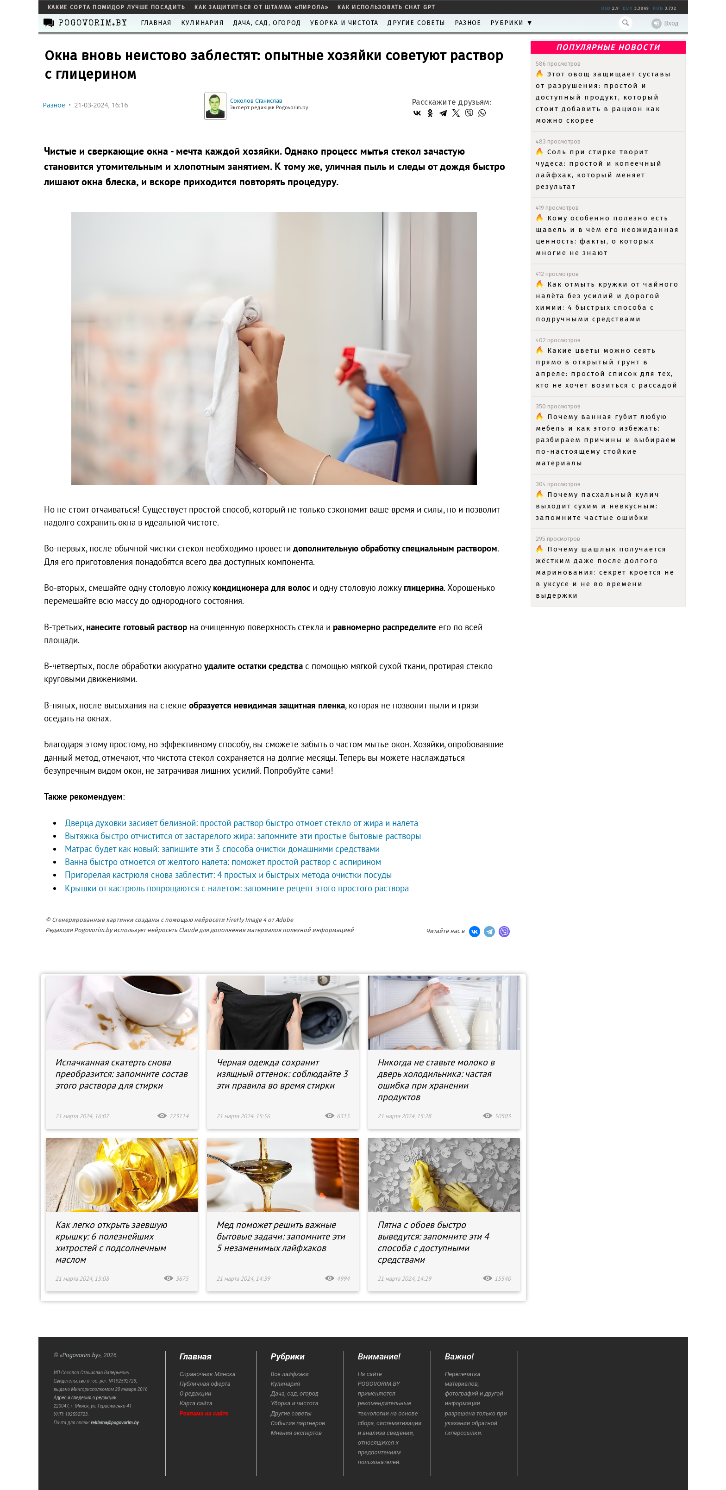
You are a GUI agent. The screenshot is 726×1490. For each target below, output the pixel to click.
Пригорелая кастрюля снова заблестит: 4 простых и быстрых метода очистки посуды (228, 874)
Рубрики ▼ (511, 23)
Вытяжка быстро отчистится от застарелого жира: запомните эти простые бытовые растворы (243, 835)
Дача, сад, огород (267, 23)
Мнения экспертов (296, 1432)
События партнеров (298, 1423)
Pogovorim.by (80, 1355)
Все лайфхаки (290, 1374)
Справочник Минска (208, 1374)
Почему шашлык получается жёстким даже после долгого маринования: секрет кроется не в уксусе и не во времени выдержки (605, 572)
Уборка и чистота (344, 23)
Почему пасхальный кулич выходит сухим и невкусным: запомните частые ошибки (598, 506)
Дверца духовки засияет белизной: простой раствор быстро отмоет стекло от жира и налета (241, 822)
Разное (468, 23)
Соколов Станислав (256, 100)
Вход (665, 24)
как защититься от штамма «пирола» (261, 7)
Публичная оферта (205, 1383)
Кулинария (202, 23)
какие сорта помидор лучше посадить (117, 7)
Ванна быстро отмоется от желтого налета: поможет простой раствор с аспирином (223, 861)
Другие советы (416, 23)
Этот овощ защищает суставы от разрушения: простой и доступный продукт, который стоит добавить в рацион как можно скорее (603, 97)
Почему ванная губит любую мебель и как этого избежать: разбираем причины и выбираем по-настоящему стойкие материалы (606, 440)
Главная (156, 23)
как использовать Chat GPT (387, 7)
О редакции (196, 1393)
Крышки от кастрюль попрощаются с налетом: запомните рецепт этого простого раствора (237, 888)
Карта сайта (196, 1403)
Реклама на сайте (204, 1413)
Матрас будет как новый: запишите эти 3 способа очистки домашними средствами (222, 848)
